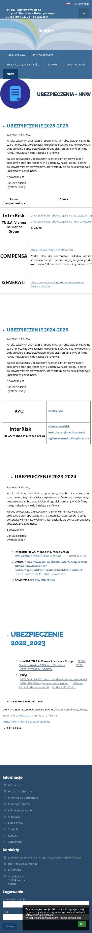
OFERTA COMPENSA (42, 580)
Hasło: (6, 912)
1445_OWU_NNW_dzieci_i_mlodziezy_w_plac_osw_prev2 (53, 679)
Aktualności (15, 842)
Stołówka (53, 64)
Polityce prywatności (70, 917)
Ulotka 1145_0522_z (63, 687)
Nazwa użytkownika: (15, 899)
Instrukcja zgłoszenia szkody (66, 432)
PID (63, 574)
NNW (10, 74)
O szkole (13, 829)
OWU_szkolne (52, 574)
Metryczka (14, 816)
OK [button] (82, 924)
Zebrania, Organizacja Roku (23, 64)
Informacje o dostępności (23, 797)
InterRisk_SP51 (77, 556)
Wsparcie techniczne (20, 791)
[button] (68, 4)
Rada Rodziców (16, 55)
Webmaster (15, 785)
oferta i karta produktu (29, 574)
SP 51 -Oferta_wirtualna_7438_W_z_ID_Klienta (30, 715)
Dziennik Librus (76, 64)
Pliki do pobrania (43, 55)
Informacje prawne (19, 804)
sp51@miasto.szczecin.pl (22, 864)
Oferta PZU (55, 411)
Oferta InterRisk (59, 426)
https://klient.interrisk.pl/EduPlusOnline (26, 721)
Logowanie (81, 4)
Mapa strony (15, 823)
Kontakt (13, 835)
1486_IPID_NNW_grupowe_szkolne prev (44, 683)
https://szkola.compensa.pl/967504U (52, 250)
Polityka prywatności (20, 810)
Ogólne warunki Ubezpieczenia (68, 438)
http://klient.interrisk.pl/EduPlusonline (38, 556)
